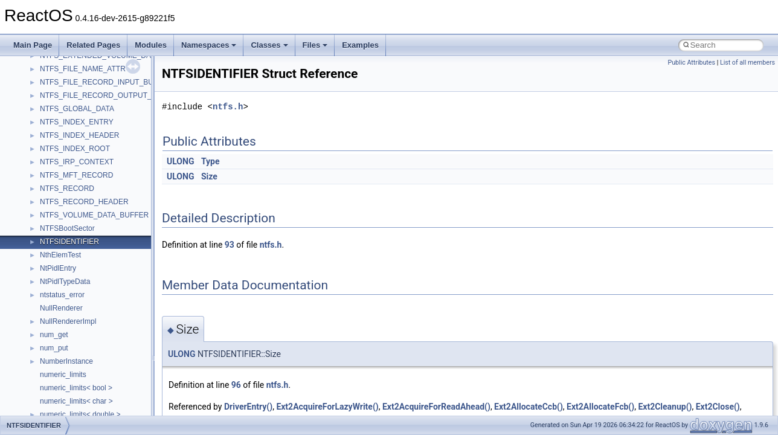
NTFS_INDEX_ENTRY (77, 122)
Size (209, 176)
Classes (269, 45)
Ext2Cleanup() (665, 406)
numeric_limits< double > (80, 414)
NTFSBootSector (67, 228)
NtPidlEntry (58, 268)
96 (236, 385)
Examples (360, 45)
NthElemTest (60, 255)
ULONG (180, 161)
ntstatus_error (62, 295)
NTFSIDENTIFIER (69, 241)
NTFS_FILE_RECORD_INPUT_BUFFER (106, 82)
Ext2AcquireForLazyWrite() (327, 406)
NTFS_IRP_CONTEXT (77, 162)
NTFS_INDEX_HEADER (79, 135)
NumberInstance (66, 361)
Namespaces (209, 45)
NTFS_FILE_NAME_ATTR (83, 69)
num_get (54, 334)
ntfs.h (228, 106)
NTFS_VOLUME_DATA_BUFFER (94, 215)
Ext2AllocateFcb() (600, 406)
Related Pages (93, 45)
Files (315, 45)
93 (229, 245)
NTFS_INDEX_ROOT (75, 148)
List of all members (747, 62)
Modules (151, 45)
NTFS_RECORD (67, 188)
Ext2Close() (718, 406)
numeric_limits (63, 374)
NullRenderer (61, 308)
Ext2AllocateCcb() (528, 406)
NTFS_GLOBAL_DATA (77, 109)
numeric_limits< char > (76, 401)
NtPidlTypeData (65, 281)
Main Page (32, 45)
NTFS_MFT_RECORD (76, 175)
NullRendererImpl (68, 321)
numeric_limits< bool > (76, 388)
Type (210, 161)
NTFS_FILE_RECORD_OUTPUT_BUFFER (110, 95)
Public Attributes (691, 62)
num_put (54, 348)
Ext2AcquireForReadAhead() (436, 406)
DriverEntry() (248, 406)
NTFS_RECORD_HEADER (84, 202)
